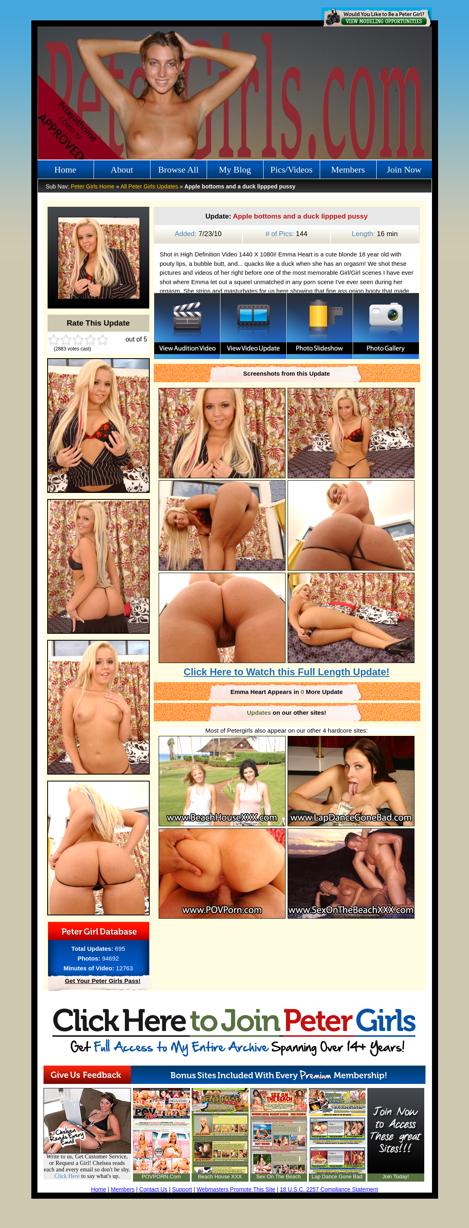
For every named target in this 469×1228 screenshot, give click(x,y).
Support (182, 1189)
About (122, 169)
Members (348, 169)
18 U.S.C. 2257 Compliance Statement (329, 1189)
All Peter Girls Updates (149, 186)
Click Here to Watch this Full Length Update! (287, 671)
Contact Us (153, 1189)
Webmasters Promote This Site (235, 1189)
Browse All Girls (178, 171)
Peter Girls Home (92, 186)
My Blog (235, 169)
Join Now (404, 169)
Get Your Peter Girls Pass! (102, 980)
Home (65, 169)
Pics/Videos (291, 169)
